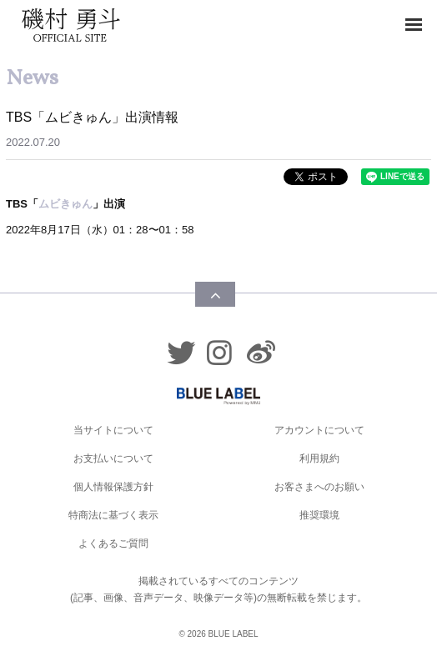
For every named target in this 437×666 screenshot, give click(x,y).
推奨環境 (319, 515)
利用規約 (319, 458)
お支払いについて (113, 458)
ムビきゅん (65, 204)
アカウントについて (319, 430)
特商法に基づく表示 (113, 515)
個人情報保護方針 (113, 487)
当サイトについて (113, 430)
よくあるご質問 (113, 543)
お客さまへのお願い (319, 487)
